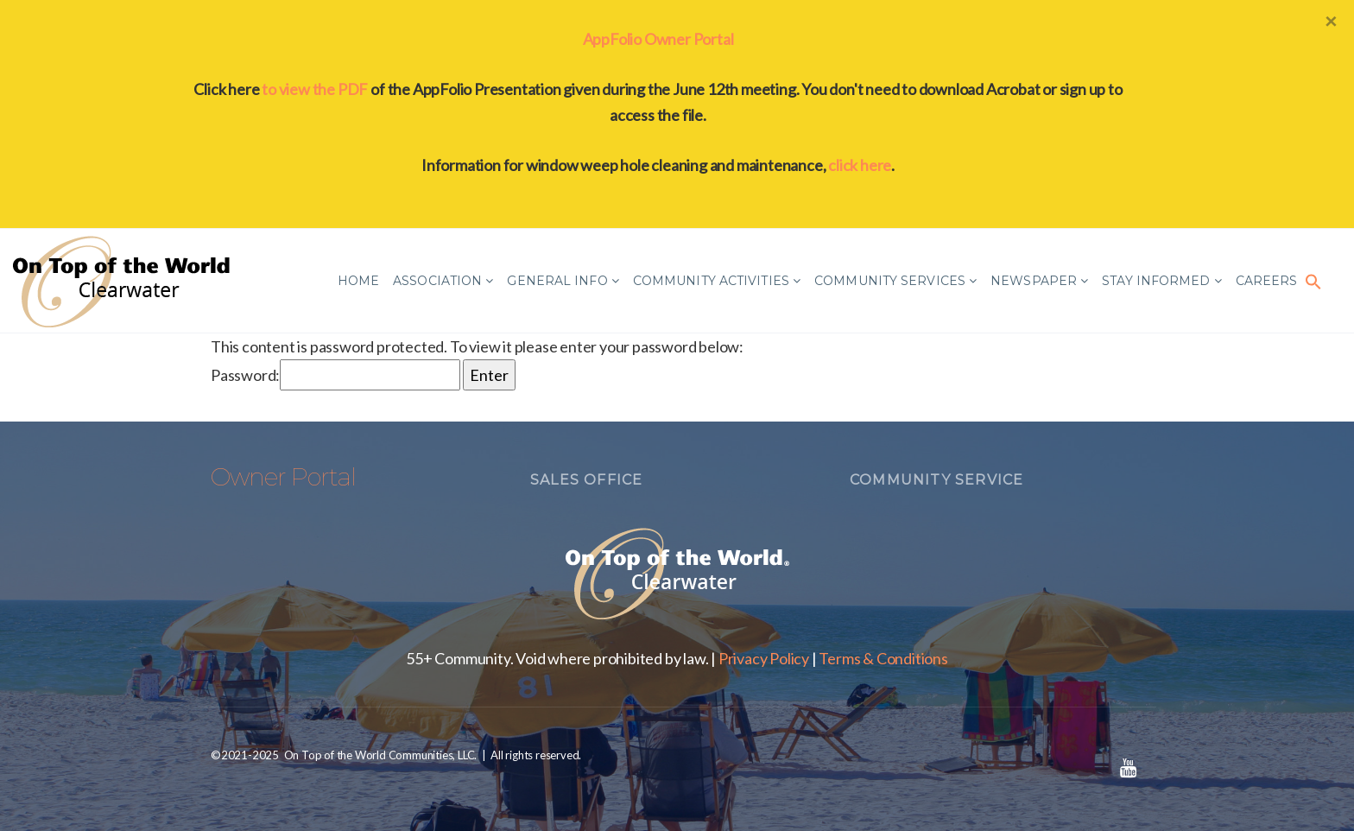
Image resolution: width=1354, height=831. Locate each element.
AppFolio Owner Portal (658, 38)
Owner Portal (283, 477)
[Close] (1330, 20)
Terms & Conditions (883, 658)
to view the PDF (315, 88)
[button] (1313, 281)
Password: (335, 374)
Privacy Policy (763, 658)
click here (859, 164)
